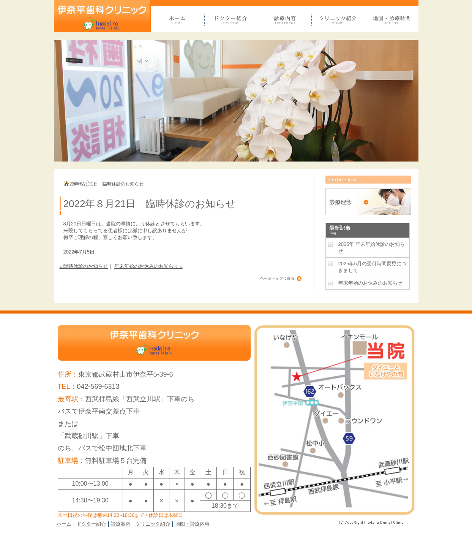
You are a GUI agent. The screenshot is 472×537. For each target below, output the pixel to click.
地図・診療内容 (192, 524)
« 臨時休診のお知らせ (84, 266)
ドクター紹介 (91, 524)
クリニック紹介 (153, 524)
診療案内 (121, 524)
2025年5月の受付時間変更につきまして (372, 267)
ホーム (79, 184)
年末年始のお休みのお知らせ (370, 283)
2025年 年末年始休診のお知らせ (371, 247)
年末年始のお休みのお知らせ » (148, 266)
